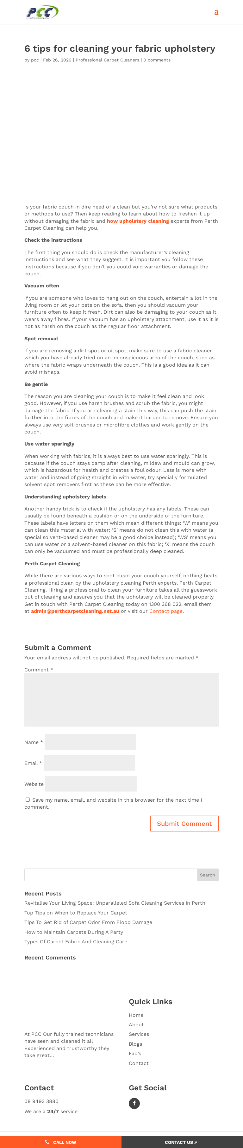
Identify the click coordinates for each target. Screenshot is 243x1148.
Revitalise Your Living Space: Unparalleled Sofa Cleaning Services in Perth (114, 903)
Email (33, 763)
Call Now (60, 1142)
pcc (35, 59)
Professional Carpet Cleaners (107, 59)
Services (139, 1034)
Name (33, 742)
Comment (38, 670)
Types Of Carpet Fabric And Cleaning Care (75, 942)
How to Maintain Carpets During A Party (73, 932)
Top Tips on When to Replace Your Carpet (75, 913)
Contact (139, 1063)
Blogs (135, 1044)
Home (136, 1015)
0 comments (157, 59)
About (136, 1025)
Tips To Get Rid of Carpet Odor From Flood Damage (88, 922)
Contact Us (181, 1142)
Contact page (166, 611)
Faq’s (135, 1053)
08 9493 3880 (41, 1101)
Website (34, 784)
